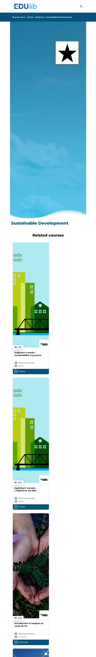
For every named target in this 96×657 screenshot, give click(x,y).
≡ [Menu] (81, 6)
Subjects (39, 17)
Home (30, 17)
